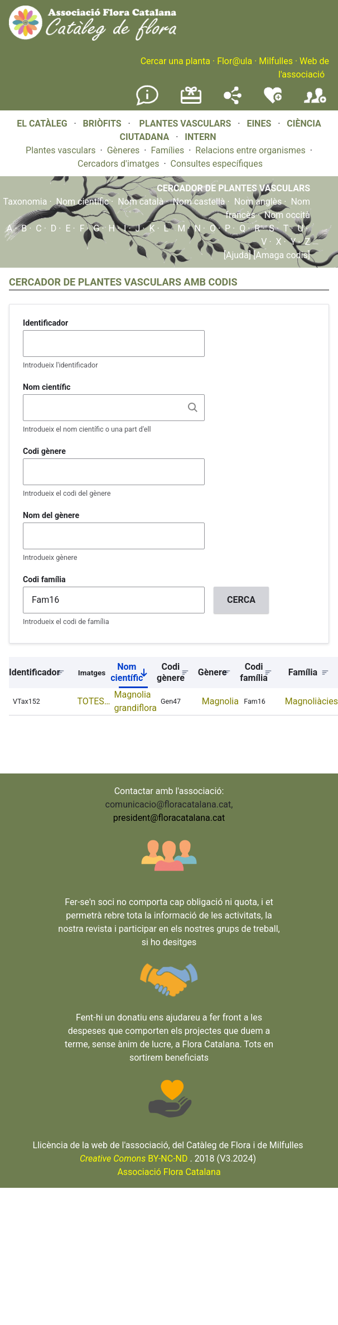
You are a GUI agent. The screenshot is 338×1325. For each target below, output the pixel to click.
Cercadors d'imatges (118, 163)
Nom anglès (258, 201)
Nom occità (287, 215)
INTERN (200, 137)
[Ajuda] (237, 255)
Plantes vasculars (61, 150)
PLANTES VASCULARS (185, 123)
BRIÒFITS (103, 123)
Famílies (167, 150)
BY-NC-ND (134, 1158)
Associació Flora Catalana (168, 1172)
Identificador (45, 322)
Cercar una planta (175, 61)
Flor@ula (234, 61)
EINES (259, 123)
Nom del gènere (51, 515)
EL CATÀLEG (42, 123)
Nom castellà (198, 201)
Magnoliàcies (311, 701)
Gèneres (123, 150)
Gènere (212, 672)
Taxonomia (25, 201)
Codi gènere (44, 451)
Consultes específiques (217, 163)
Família (302, 672)
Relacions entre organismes (250, 150)
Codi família (44, 579)
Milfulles (276, 61)
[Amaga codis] (280, 255)
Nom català (140, 201)
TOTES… (94, 701)
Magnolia (220, 701)
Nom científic (82, 201)
